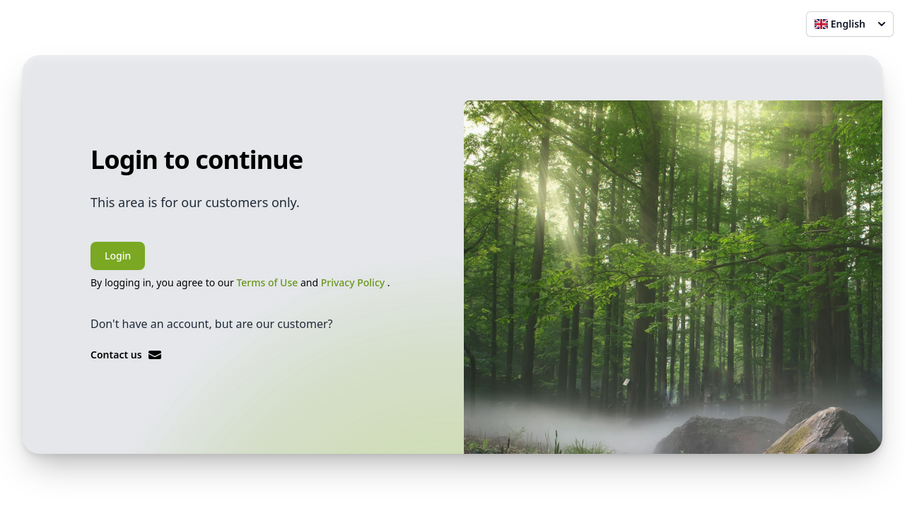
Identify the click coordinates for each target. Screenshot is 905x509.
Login (118, 255)
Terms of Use (268, 282)
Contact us (126, 355)
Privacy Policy (354, 282)
